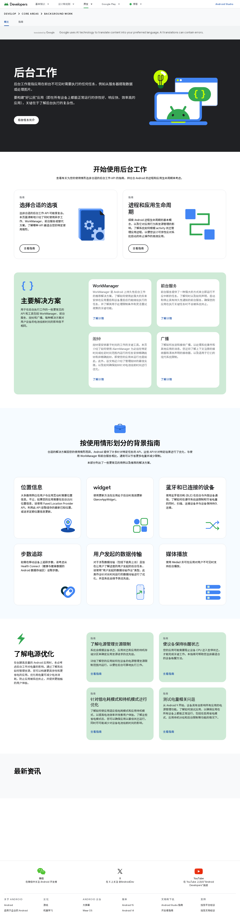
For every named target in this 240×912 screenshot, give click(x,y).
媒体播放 (176, 554)
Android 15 (128, 905)
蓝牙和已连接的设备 (190, 487)
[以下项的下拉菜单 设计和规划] (74, 4)
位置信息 (31, 487)
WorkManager (106, 286)
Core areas (30, 13)
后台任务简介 (26, 120)
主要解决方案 (41, 301)
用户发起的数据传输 (117, 554)
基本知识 (40, 4)
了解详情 (98, 318)
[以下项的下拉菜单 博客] (142, 4)
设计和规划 (64, 4)
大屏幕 (86, 905)
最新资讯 (27, 771)
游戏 (45, 905)
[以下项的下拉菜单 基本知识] (49, 4)
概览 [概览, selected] (6, 21)
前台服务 (169, 286)
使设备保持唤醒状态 (181, 644)
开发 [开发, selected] (86, 4)
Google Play (109, 4)
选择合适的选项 (38, 205)
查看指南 (29, 248)
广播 (165, 338)
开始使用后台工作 (120, 169)
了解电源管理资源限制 (111, 644)
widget (102, 487)
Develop (10, 13)
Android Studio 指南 (172, 905)
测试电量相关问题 (179, 699)
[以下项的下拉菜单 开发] (93, 4)
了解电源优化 (34, 654)
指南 (20, 21)
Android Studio (224, 4)
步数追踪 (31, 554)
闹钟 (97, 338)
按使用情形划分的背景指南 (120, 443)
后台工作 (35, 73)
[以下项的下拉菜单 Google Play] (120, 4)
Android (8, 905)
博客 (135, 4)
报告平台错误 (208, 905)
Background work (58, 13)
